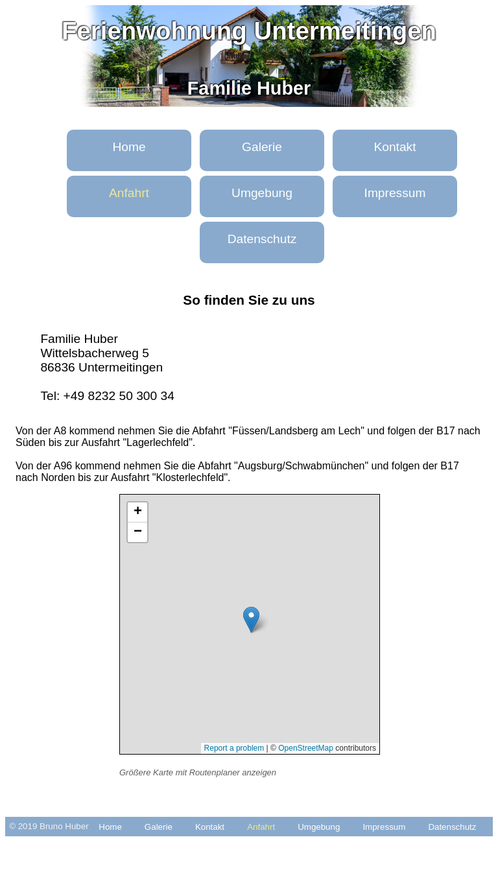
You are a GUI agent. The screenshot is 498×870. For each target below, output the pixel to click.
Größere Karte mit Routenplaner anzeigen (197, 772)
